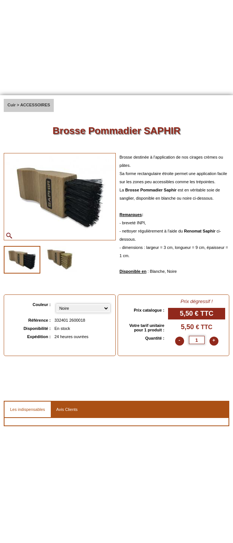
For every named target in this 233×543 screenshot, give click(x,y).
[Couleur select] (83, 308)
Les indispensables (27, 409)
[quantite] (197, 340)
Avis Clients (67, 409)
